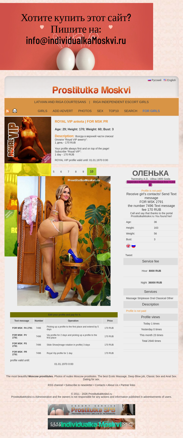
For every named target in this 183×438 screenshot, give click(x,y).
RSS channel (55, 385)
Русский (156, 80)
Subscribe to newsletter (79, 385)
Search (130, 111)
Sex (100, 111)
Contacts (100, 385)
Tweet (128, 255)
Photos (85, 111)
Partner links (128, 385)
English (171, 80)
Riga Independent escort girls (121, 102)
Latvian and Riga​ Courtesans (60, 102)
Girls (42, 111)
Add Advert (63, 111)
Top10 (114, 111)
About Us (113, 385)
